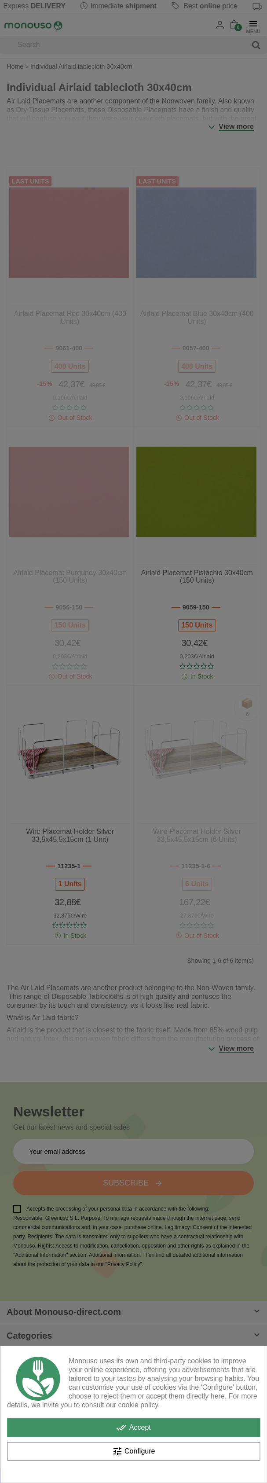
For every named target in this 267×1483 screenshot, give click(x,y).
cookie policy (138, 1405)
